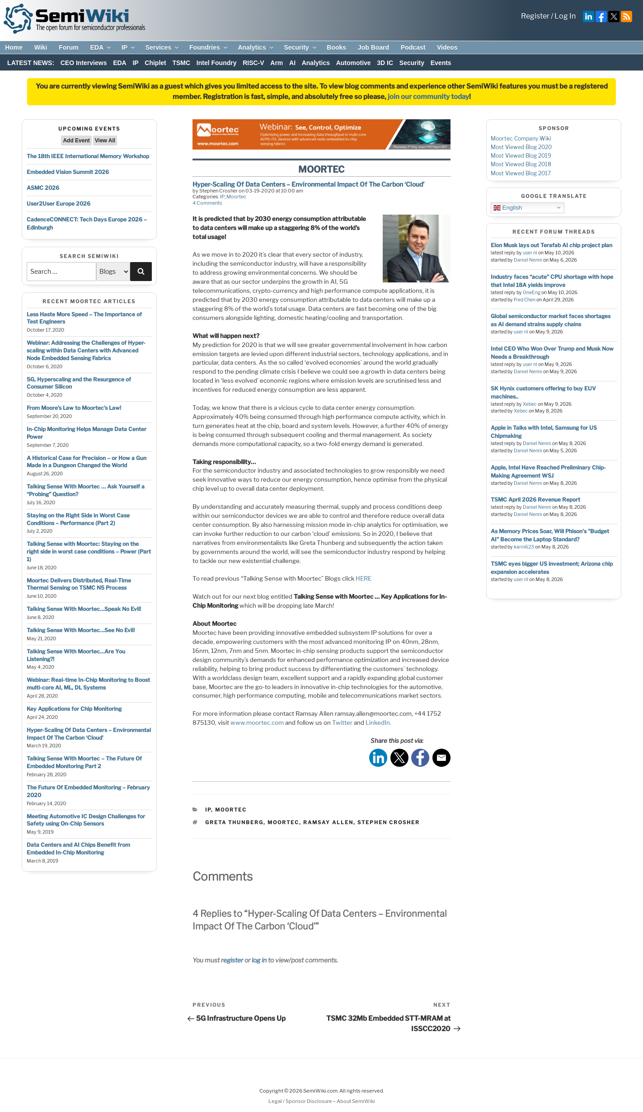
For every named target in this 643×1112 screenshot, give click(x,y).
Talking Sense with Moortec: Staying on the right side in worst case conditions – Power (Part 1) (89, 551)
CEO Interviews (84, 62)
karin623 (524, 547)
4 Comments (207, 203)
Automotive (353, 62)
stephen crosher (388, 822)
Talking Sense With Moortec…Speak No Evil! (84, 608)
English (507, 207)
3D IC (385, 62)
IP (129, 47)
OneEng (531, 293)
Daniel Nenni (528, 260)
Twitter (342, 722)
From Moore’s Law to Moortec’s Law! (74, 407)
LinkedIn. (378, 722)
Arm (276, 62)
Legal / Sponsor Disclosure (300, 1101)
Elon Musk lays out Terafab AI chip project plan (551, 245)
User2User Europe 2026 (58, 203)
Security (300, 47)
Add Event (76, 140)
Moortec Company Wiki (521, 138)
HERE (363, 578)
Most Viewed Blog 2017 (521, 173)
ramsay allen (328, 822)
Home (14, 47)
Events (441, 62)
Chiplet (155, 62)
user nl (530, 253)
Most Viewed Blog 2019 (521, 155)
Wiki (40, 47)
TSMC (181, 62)
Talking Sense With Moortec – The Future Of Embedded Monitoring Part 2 (84, 762)
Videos (447, 47)
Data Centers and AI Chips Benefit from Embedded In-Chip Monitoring (78, 848)
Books (336, 47)
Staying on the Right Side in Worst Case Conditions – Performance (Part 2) (78, 519)
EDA (101, 47)
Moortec (236, 196)
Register (535, 16)
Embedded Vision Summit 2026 (68, 172)
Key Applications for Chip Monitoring (74, 708)
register (232, 960)
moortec (283, 822)
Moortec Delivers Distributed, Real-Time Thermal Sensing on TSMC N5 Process (79, 584)
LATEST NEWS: (30, 62)
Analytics (256, 47)
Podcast (413, 47)
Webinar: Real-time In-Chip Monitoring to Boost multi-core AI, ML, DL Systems (88, 683)
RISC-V (253, 62)
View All (105, 140)
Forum (69, 47)
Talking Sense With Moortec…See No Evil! (81, 630)
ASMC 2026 (43, 187)
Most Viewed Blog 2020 (521, 147)
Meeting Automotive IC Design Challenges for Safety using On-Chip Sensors (86, 820)
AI (292, 62)
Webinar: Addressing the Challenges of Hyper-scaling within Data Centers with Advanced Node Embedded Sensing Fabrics (86, 350)
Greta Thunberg (234, 822)
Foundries (209, 47)
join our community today (428, 97)
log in (259, 960)
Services (162, 47)
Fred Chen (524, 300)
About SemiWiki (356, 1101)
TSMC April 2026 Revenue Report (535, 499)
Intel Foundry (217, 62)
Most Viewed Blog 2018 (521, 164)
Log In (565, 16)
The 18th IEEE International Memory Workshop (88, 156)
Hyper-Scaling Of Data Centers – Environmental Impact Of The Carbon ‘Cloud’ (89, 734)
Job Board (373, 47)
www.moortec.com (257, 722)
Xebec (530, 404)
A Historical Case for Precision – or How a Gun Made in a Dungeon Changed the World (86, 462)
